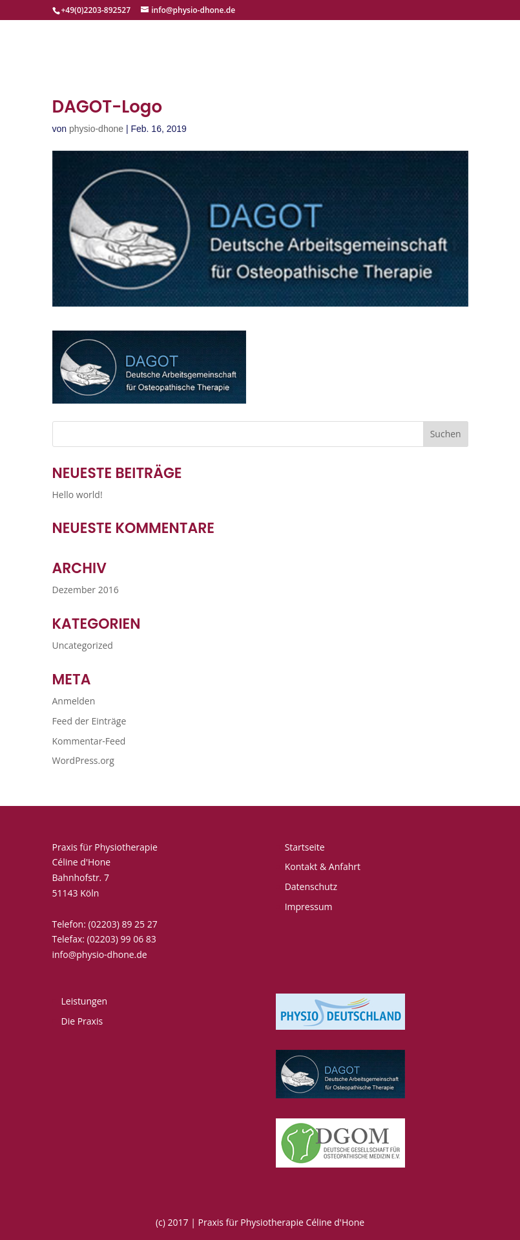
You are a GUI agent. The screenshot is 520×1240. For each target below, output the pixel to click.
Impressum (309, 906)
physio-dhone (96, 129)
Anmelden (74, 701)
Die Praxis (82, 1021)
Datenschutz (311, 886)
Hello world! (77, 494)
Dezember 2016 (85, 589)
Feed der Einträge (89, 721)
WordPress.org (83, 760)
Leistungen (84, 1001)
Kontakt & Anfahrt (322, 866)
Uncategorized (82, 645)
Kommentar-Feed (89, 741)
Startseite (305, 847)
